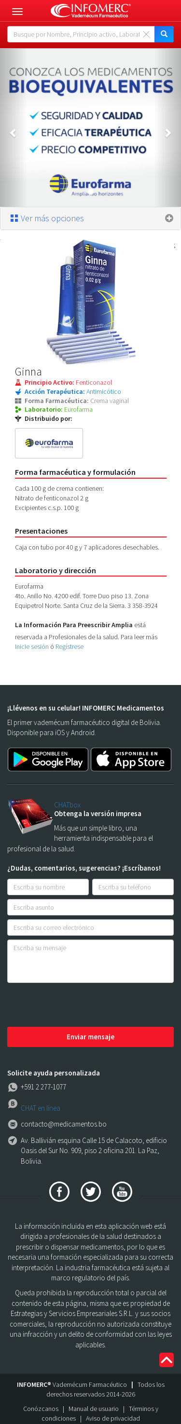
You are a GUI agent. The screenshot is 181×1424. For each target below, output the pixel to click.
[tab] (90, 218)
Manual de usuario (94, 1408)
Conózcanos (40, 1408)
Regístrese (70, 646)
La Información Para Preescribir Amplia (74, 624)
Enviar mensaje (90, 1036)
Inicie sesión (32, 646)
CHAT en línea (40, 1108)
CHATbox (67, 804)
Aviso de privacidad (113, 1418)
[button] (13, 128)
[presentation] (80, 1005)
